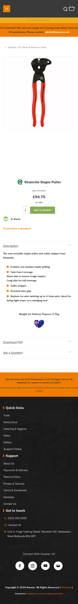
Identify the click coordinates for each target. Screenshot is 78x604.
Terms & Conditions (15, 490)
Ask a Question (37, 352)
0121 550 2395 (17, 518)
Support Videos (13, 449)
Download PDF (37, 342)
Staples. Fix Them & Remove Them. (27, 47)
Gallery (8, 442)
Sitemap (66, 587)
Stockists (9, 497)
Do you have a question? (17, 228)
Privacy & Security (14, 483)
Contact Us (10, 503)
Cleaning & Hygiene (15, 429)
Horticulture (10, 422)
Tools (7, 415)
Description (37, 246)
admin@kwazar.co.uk (57, 32)
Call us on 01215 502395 (39, 20)
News (7, 435)
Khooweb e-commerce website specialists (44, 593)
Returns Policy (12, 476)
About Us (9, 463)
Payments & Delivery (16, 470)
